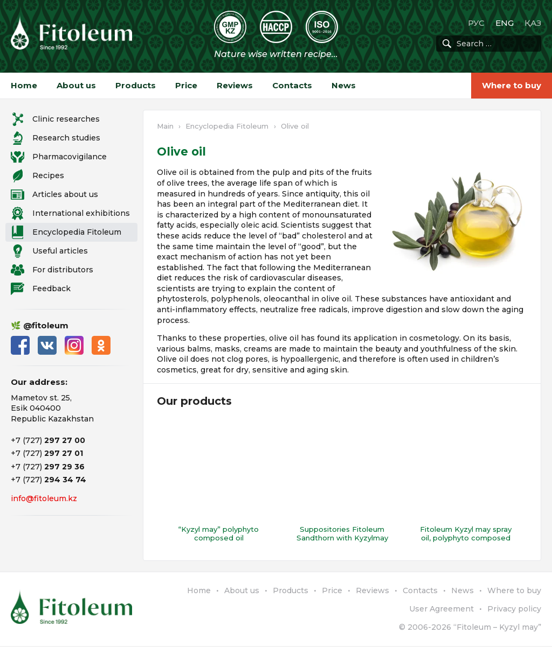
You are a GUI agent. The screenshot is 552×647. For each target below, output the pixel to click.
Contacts (292, 85)
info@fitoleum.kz (44, 498)
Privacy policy (514, 609)
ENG (504, 23)
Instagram (74, 345)
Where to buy (511, 85)
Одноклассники (101, 345)
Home (24, 85)
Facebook (20, 345)
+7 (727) (48, 440)
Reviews (235, 85)
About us (76, 85)
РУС (476, 23)
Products (135, 85)
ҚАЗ (533, 23)
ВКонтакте (47, 345)
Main (165, 126)
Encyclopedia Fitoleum (226, 126)
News (344, 85)
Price (186, 85)
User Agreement (441, 609)
